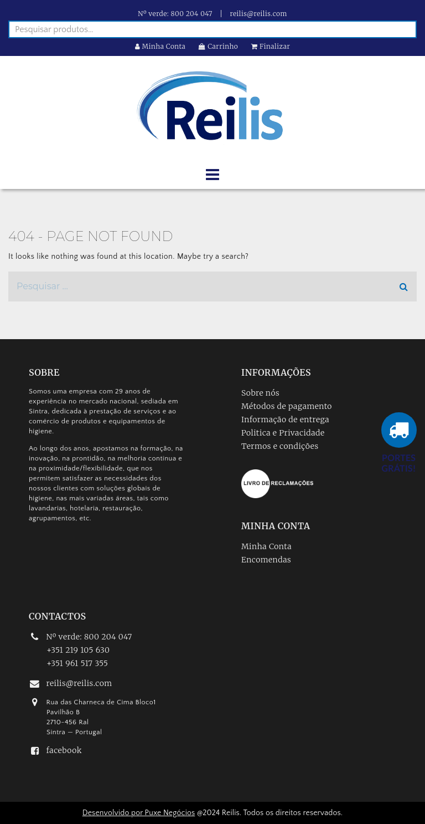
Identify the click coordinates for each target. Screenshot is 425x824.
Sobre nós (260, 393)
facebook (64, 750)
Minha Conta (160, 46)
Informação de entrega (285, 419)
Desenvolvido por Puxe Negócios (138, 812)
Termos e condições (280, 446)
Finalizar (270, 46)
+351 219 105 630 (78, 650)
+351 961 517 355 (77, 663)
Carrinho (218, 46)
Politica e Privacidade (283, 433)
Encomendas (266, 560)
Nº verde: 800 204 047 (175, 13)
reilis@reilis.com (258, 13)
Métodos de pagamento (286, 406)
